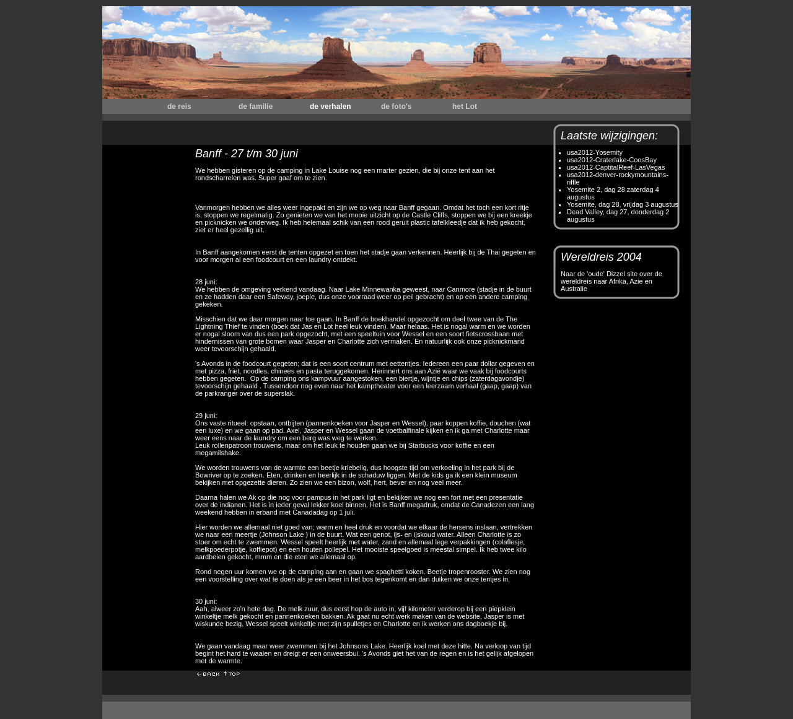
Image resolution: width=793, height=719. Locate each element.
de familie (256, 106)
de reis (179, 106)
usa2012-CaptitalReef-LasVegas (616, 167)
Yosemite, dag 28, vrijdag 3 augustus (622, 204)
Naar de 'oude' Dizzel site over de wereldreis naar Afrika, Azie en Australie (611, 281)
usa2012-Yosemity (595, 152)
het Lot (464, 106)
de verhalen (330, 106)
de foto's (396, 106)
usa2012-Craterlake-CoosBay (612, 159)
